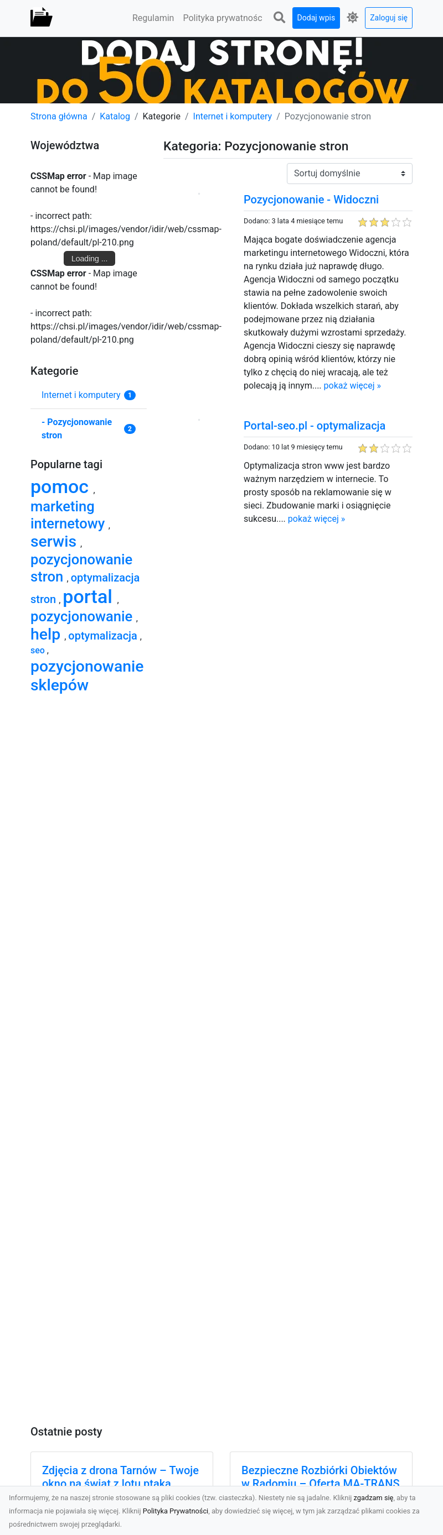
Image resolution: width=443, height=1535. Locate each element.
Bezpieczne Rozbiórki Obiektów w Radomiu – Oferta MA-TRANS (320, 1477)
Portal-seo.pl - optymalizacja (314, 425)
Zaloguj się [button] (389, 17)
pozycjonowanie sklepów (86, 675)
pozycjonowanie (83, 616)
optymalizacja (104, 635)
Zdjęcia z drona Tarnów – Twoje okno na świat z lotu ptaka (120, 1477)
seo (38, 650)
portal (90, 596)
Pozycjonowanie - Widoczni (311, 199)
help (47, 634)
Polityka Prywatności (176, 1511)
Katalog (115, 116)
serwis (55, 541)
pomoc (62, 486)
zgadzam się (374, 1498)
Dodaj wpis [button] (316, 17)
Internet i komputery (232, 116)
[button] (279, 18)
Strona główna (58, 116)
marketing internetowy (69, 515)
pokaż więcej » (352, 385)
